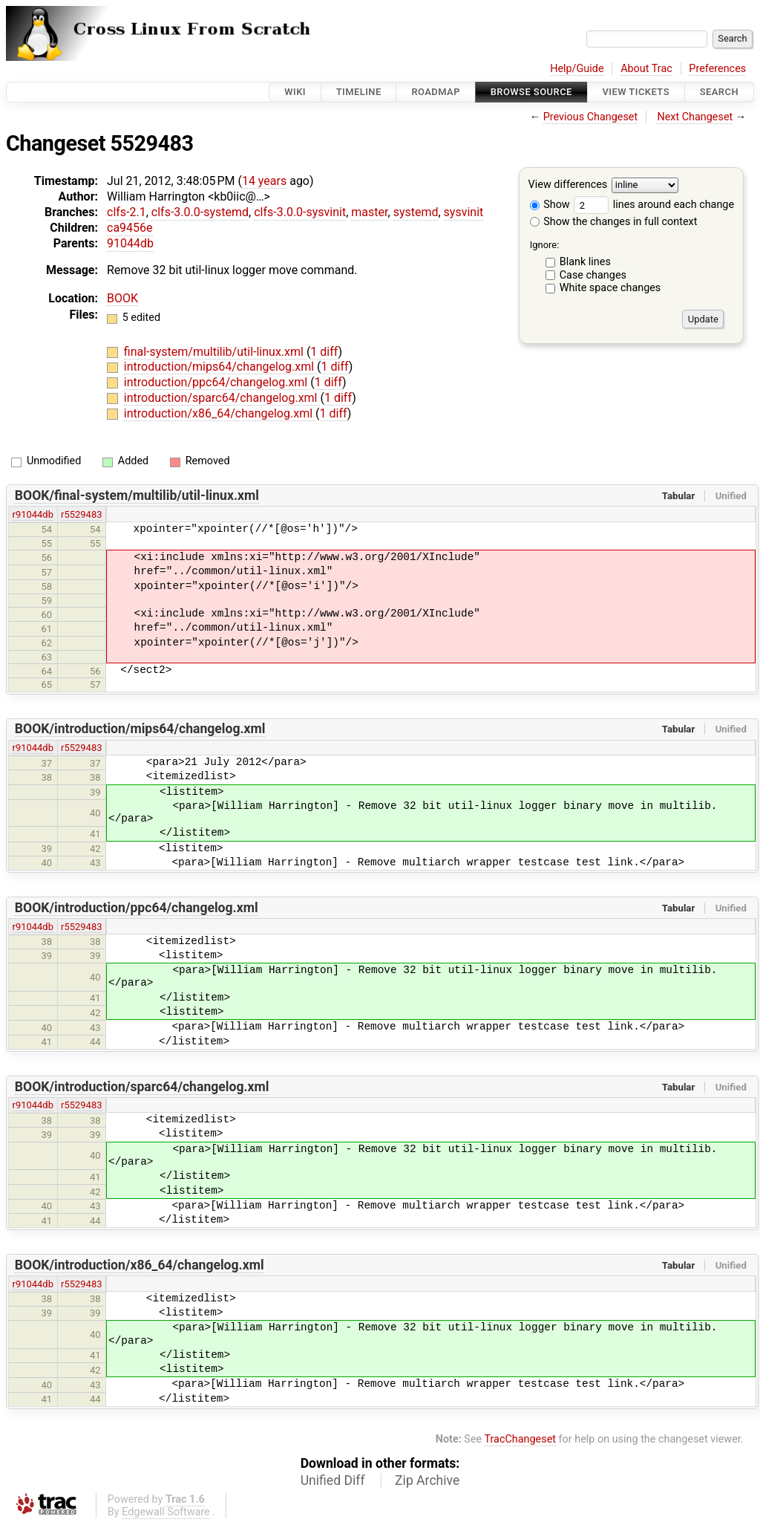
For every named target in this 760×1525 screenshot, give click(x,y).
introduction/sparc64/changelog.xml (222, 398)
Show (550, 204)
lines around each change (654, 204)
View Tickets (636, 91)
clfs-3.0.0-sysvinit (300, 212)
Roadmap (435, 91)
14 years (264, 181)
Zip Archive (427, 1480)
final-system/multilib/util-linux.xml (215, 352)
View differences (568, 185)
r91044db (33, 514)
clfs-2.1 (126, 212)
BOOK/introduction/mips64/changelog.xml (140, 728)
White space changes (610, 288)
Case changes (593, 275)
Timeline (358, 91)
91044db (130, 243)
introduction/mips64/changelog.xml (220, 367)
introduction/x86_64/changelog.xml (219, 413)
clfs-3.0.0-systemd (200, 212)
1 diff (324, 352)
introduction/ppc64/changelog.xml (217, 382)
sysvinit (464, 212)
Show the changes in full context (614, 221)
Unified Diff (333, 1480)
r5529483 (81, 514)
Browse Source (531, 91)
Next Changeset (695, 117)
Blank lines (585, 262)
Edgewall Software (166, 1512)
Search (719, 91)
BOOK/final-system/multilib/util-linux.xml (137, 495)
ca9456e (130, 228)
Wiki (295, 91)
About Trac (646, 68)
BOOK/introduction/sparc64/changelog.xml (142, 1086)
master (369, 212)
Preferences (717, 68)
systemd (416, 212)
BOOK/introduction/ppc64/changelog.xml (136, 907)
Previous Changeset (590, 117)
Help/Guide (576, 68)
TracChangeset (520, 1439)
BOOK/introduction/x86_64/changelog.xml (139, 1265)
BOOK (122, 298)
